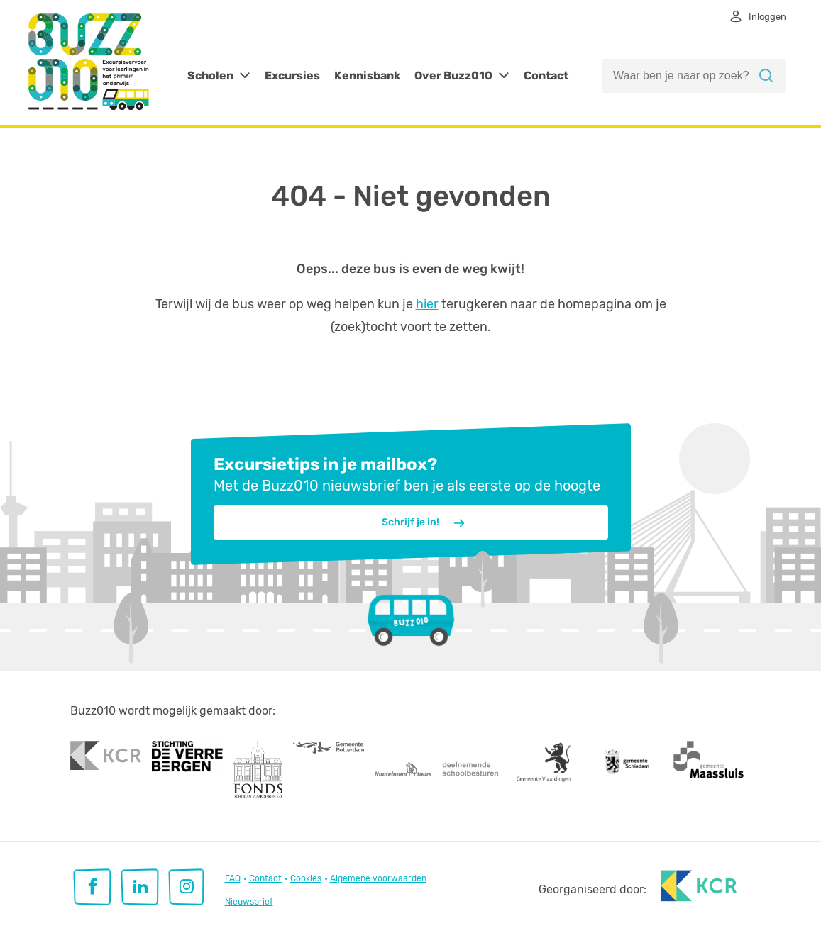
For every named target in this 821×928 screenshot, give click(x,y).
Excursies (292, 75)
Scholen (210, 75)
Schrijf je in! (424, 523)
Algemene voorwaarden (378, 878)
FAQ (233, 878)
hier (427, 304)
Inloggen (767, 16)
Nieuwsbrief (249, 902)
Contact (546, 75)
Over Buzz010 (453, 75)
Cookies (305, 878)
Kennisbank (367, 75)
